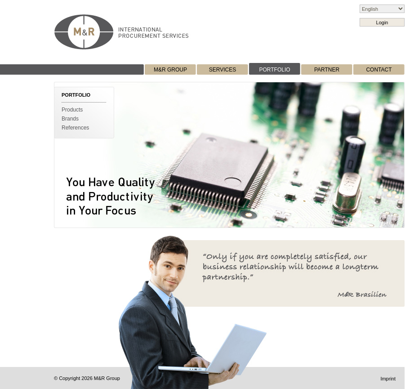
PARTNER (326, 70)
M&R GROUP (170, 70)
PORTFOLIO (274, 70)
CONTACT (379, 70)
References (75, 128)
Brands (70, 119)
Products (72, 110)
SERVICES (222, 70)
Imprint (388, 378)
